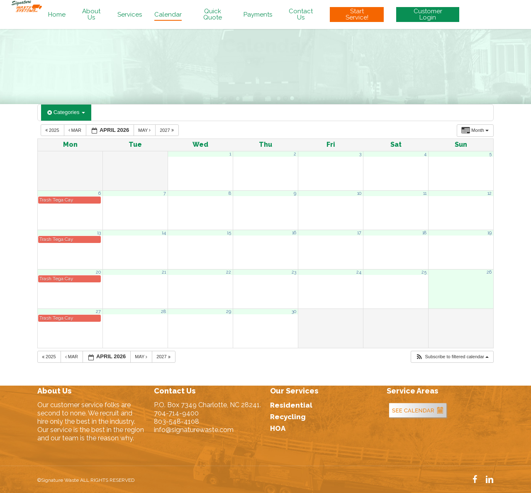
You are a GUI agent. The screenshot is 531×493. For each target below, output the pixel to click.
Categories (66, 112)
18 (424, 232)
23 (294, 272)
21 (164, 272)
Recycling (288, 417)
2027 (167, 130)
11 (424, 193)
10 (359, 193)
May (145, 130)
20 (98, 272)
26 (489, 272)
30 (294, 311)
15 (229, 232)
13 (99, 232)
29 (228, 311)
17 (359, 232)
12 (489, 193)
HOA (277, 428)
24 (358, 272)
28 (163, 311)
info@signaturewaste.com (194, 430)
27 (98, 311)
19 (489, 232)
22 (228, 272)
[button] (452, 356)
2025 (53, 130)
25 (423, 272)
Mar (75, 130)
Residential (291, 405)
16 (294, 232)
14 (164, 232)
